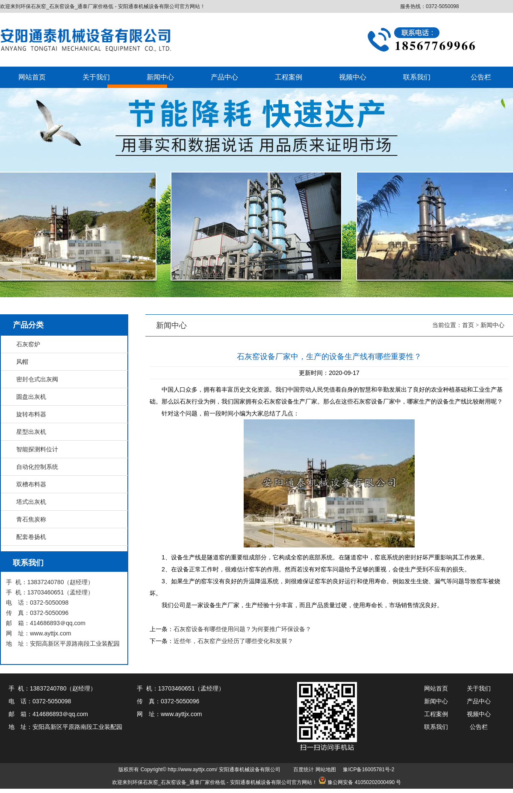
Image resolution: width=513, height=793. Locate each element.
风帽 (22, 361)
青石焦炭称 (31, 519)
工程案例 (288, 77)
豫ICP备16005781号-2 (368, 770)
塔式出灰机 (31, 501)
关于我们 (96, 77)
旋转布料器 (31, 414)
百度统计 (303, 770)
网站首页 (32, 77)
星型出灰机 (31, 431)
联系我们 (416, 77)
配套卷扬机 (31, 536)
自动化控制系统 (37, 466)
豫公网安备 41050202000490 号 (364, 782)
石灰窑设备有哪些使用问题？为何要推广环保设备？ (242, 629)
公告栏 (481, 77)
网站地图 (325, 770)
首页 (468, 325)
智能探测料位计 (37, 449)
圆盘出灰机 (31, 396)
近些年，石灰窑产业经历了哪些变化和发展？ (233, 641)
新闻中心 (160, 77)
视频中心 (352, 77)
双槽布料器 (31, 484)
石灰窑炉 (28, 344)
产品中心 (224, 77)
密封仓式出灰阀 (37, 379)
